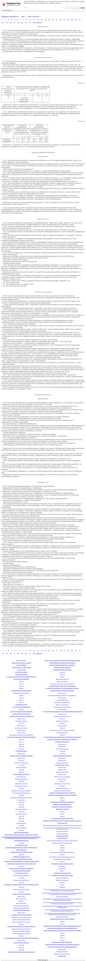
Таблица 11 (21, 739)
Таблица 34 (21, 887)
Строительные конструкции (62, 748)
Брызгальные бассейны (62, 681)
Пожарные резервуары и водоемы (21, 905)
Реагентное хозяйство (21, 767)
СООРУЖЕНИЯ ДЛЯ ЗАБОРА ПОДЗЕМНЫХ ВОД (21, 716)
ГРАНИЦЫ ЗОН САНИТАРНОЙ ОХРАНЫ (21, 915)
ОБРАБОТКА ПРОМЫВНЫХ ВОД (21, 857)
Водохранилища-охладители (62, 679)
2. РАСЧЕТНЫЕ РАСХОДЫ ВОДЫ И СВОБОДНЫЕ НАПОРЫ (21, 676)
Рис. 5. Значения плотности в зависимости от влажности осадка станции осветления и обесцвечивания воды (62, 906)
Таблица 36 (21, 945)
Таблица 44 (62, 734)
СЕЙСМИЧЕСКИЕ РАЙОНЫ (62, 741)
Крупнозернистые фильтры (21, 809)
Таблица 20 (21, 795)
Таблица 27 (21, 820)
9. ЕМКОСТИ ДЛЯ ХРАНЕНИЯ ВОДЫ (21, 894)
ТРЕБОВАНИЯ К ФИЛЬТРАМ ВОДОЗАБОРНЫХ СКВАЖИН (62, 795)
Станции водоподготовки (62, 700)
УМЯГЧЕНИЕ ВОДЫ (21, 849)
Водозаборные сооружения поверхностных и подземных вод (62, 695)
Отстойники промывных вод (62, 880)
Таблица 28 (21, 825)
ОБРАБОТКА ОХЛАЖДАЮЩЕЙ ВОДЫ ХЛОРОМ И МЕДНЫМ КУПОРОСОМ (62, 926)
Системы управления (62, 709)
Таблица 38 (21, 949)
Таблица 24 (21, 811)
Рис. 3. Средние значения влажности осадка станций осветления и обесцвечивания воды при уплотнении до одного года (62, 899)
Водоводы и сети (62, 746)
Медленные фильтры (21, 823)
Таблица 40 (62, 674)
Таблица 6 (21, 697)
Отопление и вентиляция (62, 732)
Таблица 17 (21, 772)
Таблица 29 (21, 843)
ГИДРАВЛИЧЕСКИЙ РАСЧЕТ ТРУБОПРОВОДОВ (62, 919)
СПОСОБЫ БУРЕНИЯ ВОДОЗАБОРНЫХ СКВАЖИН (62, 793)
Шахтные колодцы (21, 725)
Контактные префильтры (21, 827)
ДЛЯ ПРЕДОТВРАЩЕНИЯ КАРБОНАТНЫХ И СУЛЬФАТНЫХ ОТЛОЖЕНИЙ (62, 930)
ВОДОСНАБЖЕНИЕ (21, 665)
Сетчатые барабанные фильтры (21, 762)
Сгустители (62, 882)
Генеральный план (62, 714)
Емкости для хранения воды (62, 704)
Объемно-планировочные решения (62, 716)
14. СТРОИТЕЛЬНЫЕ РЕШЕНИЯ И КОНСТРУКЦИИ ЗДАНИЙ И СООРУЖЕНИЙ (62, 711)
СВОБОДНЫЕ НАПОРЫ (21, 704)
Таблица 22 (21, 804)
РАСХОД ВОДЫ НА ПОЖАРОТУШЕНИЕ (21, 690)
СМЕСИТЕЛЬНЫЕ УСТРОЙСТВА (21, 774)
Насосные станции (62, 697)
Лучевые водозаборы (21, 730)
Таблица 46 (62, 753)
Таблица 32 (21, 877)
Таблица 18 (21, 781)
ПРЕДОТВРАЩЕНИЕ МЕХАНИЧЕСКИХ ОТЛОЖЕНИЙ (21, 952)
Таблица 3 (21, 686)
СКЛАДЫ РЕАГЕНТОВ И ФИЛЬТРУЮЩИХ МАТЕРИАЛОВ (21, 863)
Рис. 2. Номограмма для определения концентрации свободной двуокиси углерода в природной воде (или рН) (62, 828)
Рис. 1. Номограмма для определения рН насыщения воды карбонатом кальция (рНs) (62, 825)
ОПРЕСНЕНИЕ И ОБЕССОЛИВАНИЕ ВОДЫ (21, 852)
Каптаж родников (21, 732)
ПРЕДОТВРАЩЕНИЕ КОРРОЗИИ (62, 667)
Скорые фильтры (21, 800)
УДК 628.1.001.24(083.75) (21, 672)
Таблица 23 (21, 806)
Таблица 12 (21, 744)
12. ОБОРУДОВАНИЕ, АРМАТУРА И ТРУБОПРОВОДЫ (62, 686)
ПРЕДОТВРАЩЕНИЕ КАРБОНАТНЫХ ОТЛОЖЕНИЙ (62, 663)
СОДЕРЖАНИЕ (62, 956)
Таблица (62, 884)
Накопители (62, 887)
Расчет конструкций (62, 725)
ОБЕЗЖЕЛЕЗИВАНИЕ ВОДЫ (21, 840)
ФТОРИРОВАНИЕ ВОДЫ (21, 845)
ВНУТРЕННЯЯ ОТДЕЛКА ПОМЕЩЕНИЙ (62, 942)
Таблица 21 (21, 802)
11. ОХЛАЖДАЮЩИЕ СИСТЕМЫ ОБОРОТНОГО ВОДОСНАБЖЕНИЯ (21, 938)
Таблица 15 (21, 760)
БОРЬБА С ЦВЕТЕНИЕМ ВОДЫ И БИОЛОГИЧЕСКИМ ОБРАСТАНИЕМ (62, 660)
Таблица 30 (21, 854)
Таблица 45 (62, 751)
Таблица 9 (21, 709)
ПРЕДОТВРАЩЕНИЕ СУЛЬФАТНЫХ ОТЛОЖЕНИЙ (62, 665)
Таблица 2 (21, 683)
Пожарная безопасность (9, 16)
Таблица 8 (21, 702)
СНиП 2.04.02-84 (33, 16)
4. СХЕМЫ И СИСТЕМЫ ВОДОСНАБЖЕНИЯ (21, 711)
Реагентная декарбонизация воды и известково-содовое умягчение (62, 840)
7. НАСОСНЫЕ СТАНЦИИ (21, 873)
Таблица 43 (62, 728)
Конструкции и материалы (62, 721)
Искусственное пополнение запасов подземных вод (21, 734)
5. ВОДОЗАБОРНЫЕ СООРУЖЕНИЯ (21, 714)
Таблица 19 (21, 788)
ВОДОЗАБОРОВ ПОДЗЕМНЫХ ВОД (62, 804)
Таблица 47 (62, 781)
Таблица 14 (21, 748)
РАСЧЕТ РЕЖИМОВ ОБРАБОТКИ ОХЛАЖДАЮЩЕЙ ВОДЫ (62, 928)
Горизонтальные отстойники (21, 786)
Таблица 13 (21, 746)
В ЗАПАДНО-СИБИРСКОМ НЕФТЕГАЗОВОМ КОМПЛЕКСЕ (62, 947)
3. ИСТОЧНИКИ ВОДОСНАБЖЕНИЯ (21, 707)
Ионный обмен (62, 866)
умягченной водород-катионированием (62, 859)
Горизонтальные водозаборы (21, 728)
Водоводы (21, 924)
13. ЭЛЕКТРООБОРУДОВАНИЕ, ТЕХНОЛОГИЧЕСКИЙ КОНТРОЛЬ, (62, 688)
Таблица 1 (21, 681)
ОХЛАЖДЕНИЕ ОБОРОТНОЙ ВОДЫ (62, 669)
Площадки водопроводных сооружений (21, 921)
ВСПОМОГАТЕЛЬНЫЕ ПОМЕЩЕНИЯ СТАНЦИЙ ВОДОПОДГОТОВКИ (21, 861)
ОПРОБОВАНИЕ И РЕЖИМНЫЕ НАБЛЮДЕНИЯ (62, 802)
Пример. (62, 870)
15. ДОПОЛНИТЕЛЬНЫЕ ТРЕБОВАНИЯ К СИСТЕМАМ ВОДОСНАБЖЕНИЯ (62, 737)
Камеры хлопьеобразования (21, 779)
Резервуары (21, 901)
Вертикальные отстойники (21, 783)
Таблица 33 (21, 882)
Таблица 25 (21, 816)
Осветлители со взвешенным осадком (21, 793)
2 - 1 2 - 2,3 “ (21, 830)
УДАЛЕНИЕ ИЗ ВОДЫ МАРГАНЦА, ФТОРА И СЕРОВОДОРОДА (21, 847)
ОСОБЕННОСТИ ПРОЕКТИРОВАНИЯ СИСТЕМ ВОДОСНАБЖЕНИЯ (62, 944)
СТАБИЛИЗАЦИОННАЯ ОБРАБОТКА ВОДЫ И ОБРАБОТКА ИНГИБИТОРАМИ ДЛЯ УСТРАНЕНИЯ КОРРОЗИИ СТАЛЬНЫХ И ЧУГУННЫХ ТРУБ (21, 837)
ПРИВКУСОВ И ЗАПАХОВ (62, 809)
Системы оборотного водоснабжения (62, 707)
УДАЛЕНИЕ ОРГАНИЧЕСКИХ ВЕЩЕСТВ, (62, 806)
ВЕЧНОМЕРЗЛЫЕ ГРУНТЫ (62, 765)
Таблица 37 (21, 947)
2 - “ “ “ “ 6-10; (21, 765)
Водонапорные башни (21, 903)
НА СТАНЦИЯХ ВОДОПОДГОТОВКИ (21, 870)
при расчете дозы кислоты (62, 831)
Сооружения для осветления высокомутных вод (21, 797)
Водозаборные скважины (21, 721)
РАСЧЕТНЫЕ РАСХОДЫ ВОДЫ (21, 679)
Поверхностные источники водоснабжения (21, 917)
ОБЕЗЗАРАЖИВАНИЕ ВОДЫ (21, 832)
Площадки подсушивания (62, 916)
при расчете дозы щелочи (62, 833)
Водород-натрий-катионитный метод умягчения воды (62, 852)
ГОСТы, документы (7, 10)
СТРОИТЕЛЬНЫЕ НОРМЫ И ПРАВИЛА (21, 663)
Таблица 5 (21, 695)
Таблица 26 (21, 818)
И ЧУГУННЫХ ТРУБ (62, 823)
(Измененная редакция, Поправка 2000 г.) (21, 790)
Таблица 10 (21, 723)
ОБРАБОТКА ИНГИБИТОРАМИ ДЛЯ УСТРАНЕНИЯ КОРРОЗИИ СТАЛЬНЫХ (62, 820)
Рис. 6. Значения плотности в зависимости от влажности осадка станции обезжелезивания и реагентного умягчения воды (62, 910)
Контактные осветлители (21, 813)
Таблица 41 (62, 718)
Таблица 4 (21, 688)
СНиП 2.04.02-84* (21, 669)
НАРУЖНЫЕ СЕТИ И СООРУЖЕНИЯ (21, 667)
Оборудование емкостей (21, 898)
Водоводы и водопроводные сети (62, 702)
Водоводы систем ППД (62, 951)
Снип (23, 16)
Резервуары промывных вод (62, 877)
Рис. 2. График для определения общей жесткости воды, (62, 857)
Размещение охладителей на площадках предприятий (62, 683)
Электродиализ (62, 868)
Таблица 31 (21, 866)
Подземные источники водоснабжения (21, 919)
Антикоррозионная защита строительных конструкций (62, 730)
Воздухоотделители (21, 776)
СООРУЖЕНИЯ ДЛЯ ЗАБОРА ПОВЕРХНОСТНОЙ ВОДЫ (21, 737)
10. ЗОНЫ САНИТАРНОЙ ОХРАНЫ (21, 910)
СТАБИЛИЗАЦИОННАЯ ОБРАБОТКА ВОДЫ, (62, 818)
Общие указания (21, 718)
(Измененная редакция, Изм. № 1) (21, 693)
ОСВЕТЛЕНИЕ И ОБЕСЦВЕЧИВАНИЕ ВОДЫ (21, 755)
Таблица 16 (21, 769)
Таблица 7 (21, 700)
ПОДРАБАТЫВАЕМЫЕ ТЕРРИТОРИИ (62, 755)
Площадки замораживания (62, 896)
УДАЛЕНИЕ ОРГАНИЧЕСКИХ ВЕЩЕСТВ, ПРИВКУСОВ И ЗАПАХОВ (21, 834)
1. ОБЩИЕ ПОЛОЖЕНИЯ (21, 674)
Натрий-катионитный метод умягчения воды (62, 843)
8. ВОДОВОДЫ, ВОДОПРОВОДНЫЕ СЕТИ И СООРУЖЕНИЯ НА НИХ (21, 884)
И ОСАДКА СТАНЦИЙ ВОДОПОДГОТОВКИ (21, 859)
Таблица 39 (62, 672)
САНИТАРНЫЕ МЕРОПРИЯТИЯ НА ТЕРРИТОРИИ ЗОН (21, 926)
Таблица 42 (62, 723)
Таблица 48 (62, 786)
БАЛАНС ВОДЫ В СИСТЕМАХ (21, 942)
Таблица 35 (21, 891)
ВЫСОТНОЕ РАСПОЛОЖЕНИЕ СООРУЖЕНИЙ (21, 868)
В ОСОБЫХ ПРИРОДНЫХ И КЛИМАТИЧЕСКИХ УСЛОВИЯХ (62, 739)
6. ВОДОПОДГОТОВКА (21, 751)
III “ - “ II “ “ (21, 741)
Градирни (62, 676)
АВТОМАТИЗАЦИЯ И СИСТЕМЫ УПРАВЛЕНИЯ (62, 690)
